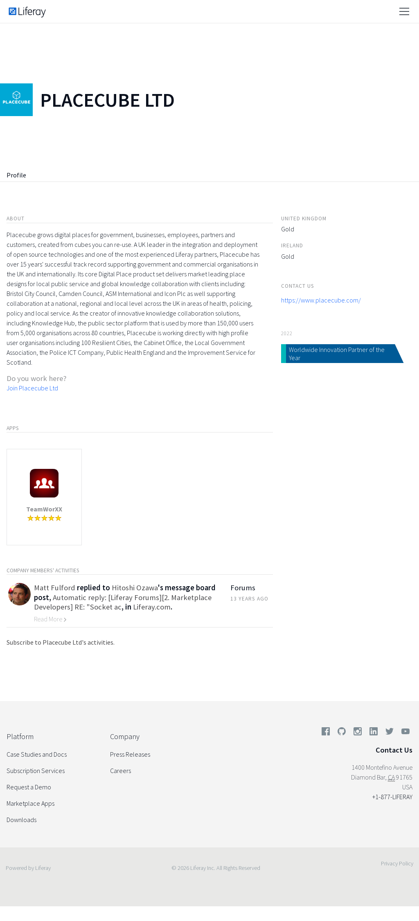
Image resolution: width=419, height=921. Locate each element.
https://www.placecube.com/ (321, 300)
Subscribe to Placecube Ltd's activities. (61, 642)
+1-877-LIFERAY (392, 797)
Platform (20, 736)
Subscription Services (36, 770)
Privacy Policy (397, 863)
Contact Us (394, 750)
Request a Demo (29, 787)
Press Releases (130, 754)
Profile (16, 175)
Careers (120, 770)
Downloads (21, 820)
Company (125, 736)
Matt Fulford (54, 587)
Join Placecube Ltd (32, 388)
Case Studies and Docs (37, 754)
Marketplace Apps (30, 803)
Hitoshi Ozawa (135, 587)
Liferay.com (152, 607)
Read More (50, 619)
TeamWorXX (44, 509)
